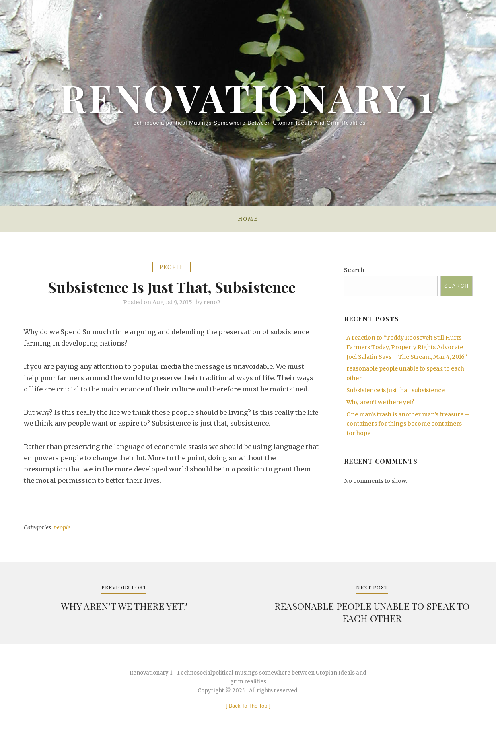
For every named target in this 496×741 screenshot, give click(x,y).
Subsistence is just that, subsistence (395, 390)
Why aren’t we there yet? (380, 402)
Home (248, 219)
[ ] (248, 706)
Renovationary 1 (248, 97)
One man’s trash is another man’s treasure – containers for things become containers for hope (407, 424)
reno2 (212, 302)
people (171, 267)
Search (354, 270)
